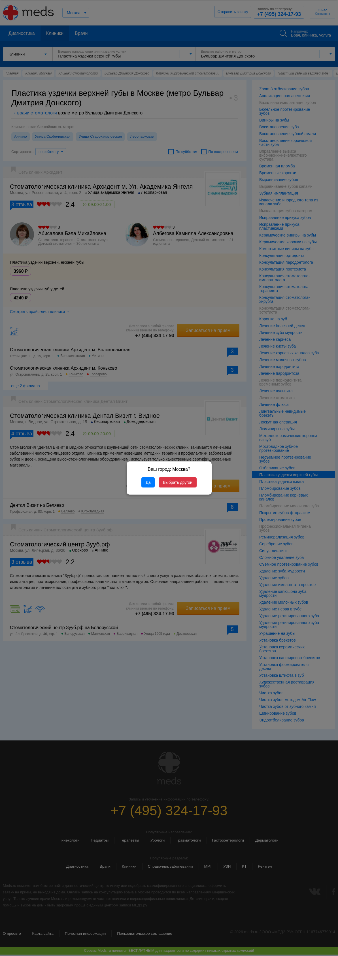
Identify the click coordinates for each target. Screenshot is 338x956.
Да (148, 482)
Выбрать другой (177, 482)
